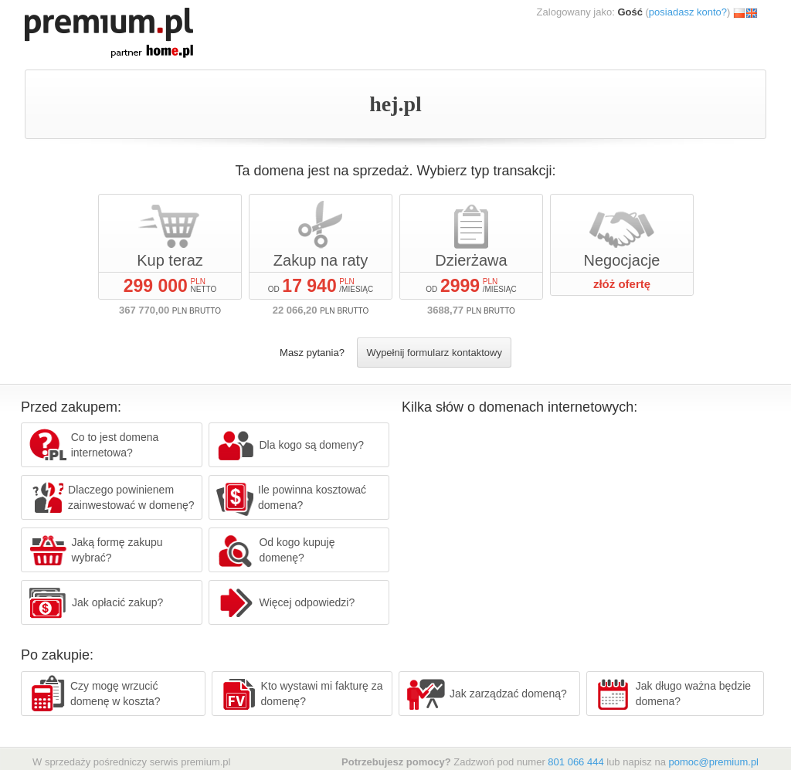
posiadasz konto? (688, 12)
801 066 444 (575, 762)
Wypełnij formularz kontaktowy (433, 352)
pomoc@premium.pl (713, 762)
